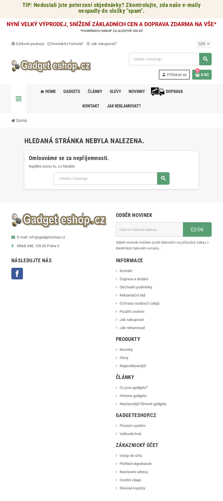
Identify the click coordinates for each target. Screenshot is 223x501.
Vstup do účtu (131, 455)
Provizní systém (132, 425)
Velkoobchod (130, 434)
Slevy (124, 357)
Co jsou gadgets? (134, 387)
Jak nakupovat (132, 319)
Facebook (17, 273)
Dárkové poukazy (27, 44)
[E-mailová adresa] (149, 229)
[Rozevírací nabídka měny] (204, 43)
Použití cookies (132, 311)
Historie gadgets (133, 396)
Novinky (126, 349)
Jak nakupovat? (101, 44)
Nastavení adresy (134, 472)
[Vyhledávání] (170, 59)
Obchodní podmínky (136, 287)
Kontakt (126, 271)
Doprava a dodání (134, 279)
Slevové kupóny (132, 488)
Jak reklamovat (132, 328)
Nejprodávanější (133, 366)
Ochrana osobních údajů (139, 303)
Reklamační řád (132, 295)
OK (197, 229)
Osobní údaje (130, 480)
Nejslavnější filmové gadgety (143, 404)
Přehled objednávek (136, 464)
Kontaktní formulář (65, 44)
